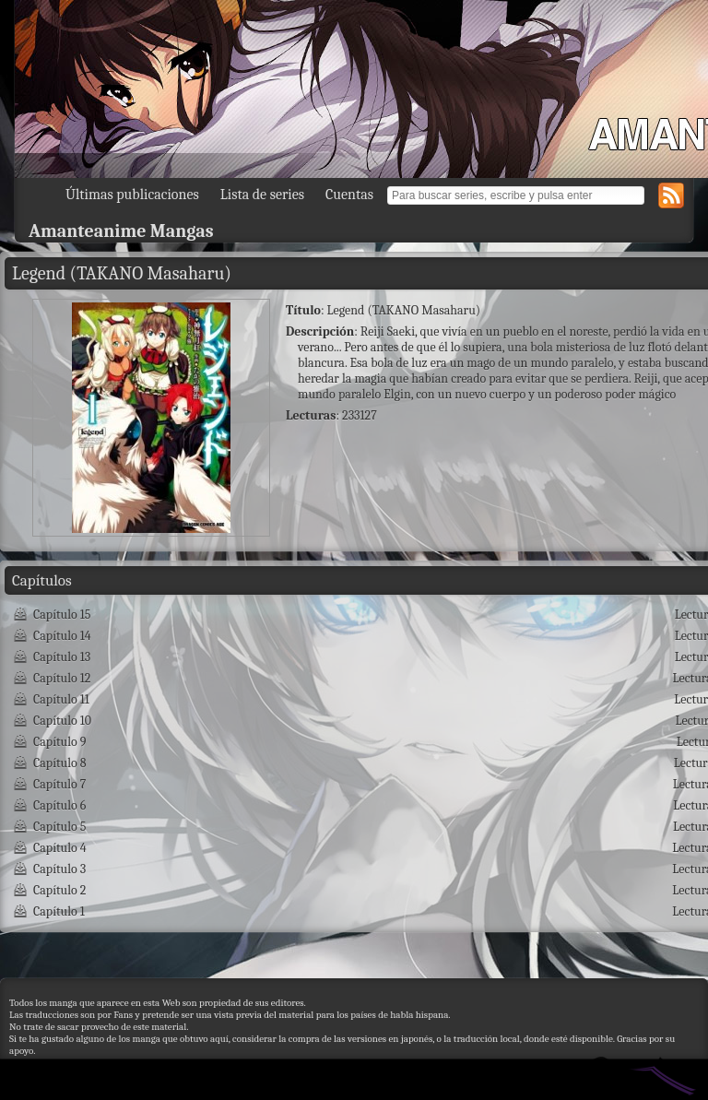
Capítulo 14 (62, 636)
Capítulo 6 (59, 805)
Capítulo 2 (59, 890)
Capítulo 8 (60, 763)
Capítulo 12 (61, 678)
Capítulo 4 (60, 848)
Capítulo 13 (61, 657)
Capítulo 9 (59, 742)
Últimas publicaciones (132, 194)
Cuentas (349, 194)
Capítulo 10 (62, 720)
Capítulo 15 (62, 614)
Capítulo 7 (59, 784)
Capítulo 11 (61, 699)
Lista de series (262, 194)
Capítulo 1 (59, 911)
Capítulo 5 (59, 826)
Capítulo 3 (59, 869)
